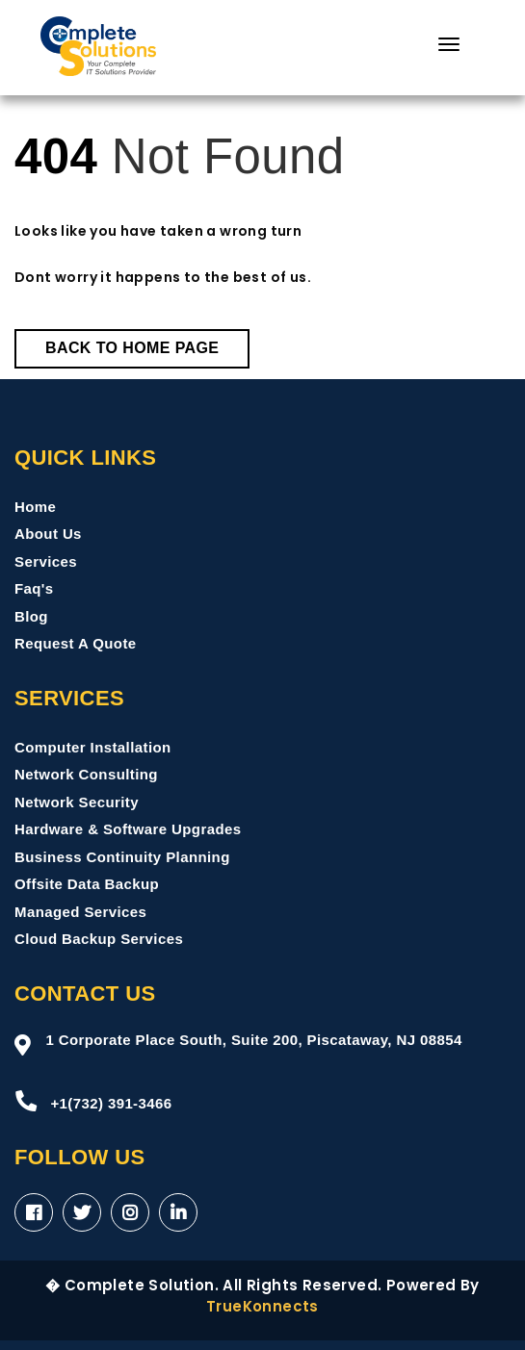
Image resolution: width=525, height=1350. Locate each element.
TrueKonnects (262, 1306)
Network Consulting (86, 774)
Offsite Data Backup (86, 884)
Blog (31, 616)
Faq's (34, 588)
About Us (48, 533)
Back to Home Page (132, 348)
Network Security (76, 802)
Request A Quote (75, 643)
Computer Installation (92, 747)
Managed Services (80, 912)
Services (45, 561)
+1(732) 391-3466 (92, 1100)
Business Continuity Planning (122, 857)
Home (35, 506)
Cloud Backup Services (98, 938)
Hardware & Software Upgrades (127, 829)
